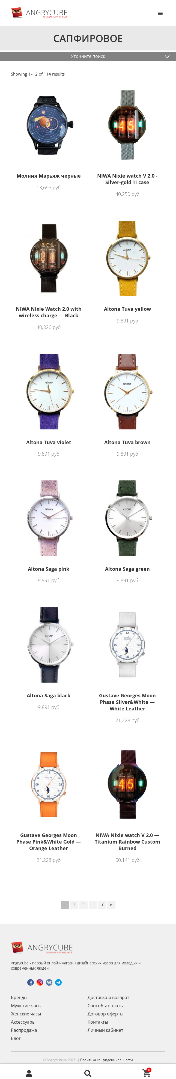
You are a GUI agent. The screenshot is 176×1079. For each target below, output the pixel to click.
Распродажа (24, 1030)
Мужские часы (26, 1006)
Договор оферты (105, 1014)
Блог (16, 1038)
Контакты (98, 1022)
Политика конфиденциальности (106, 1059)
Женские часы (26, 1014)
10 (102, 904)
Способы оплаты (106, 1006)
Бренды (19, 997)
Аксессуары (23, 1022)
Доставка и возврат (108, 997)
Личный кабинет (105, 1030)
